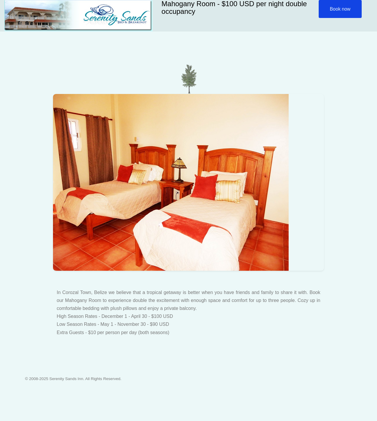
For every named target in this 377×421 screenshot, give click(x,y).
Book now (340, 8)
